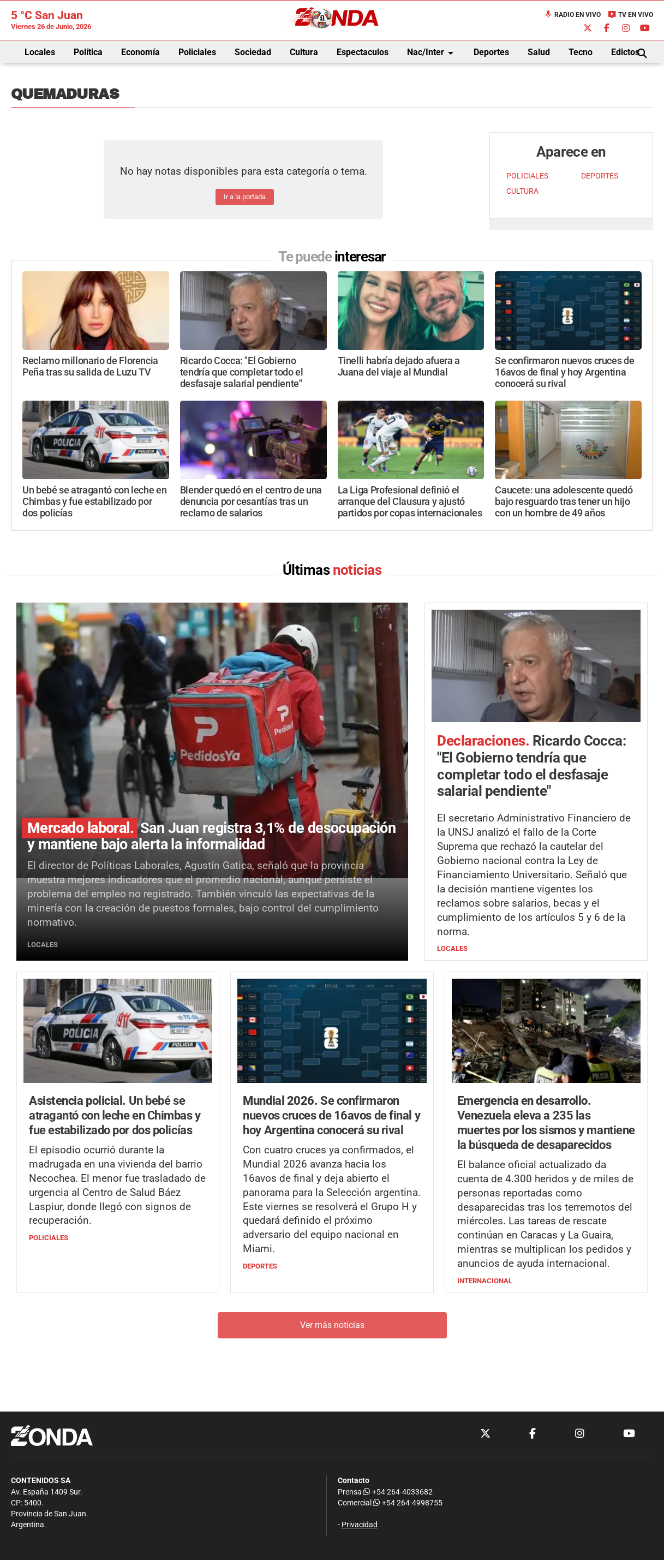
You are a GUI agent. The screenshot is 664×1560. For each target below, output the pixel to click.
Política (88, 52)
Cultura (304, 52)
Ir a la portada (245, 197)
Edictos (625, 52)
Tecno (581, 52)
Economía (140, 52)
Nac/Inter (432, 53)
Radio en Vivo (572, 15)
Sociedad (253, 52)
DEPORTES (599, 176)
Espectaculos (362, 52)
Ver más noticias (332, 1325)
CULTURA (522, 191)
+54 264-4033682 (398, 1492)
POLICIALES (527, 176)
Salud (539, 52)
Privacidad (360, 1524)
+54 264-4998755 (407, 1503)
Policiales (197, 52)
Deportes (491, 52)
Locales (40, 52)
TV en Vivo (630, 15)
